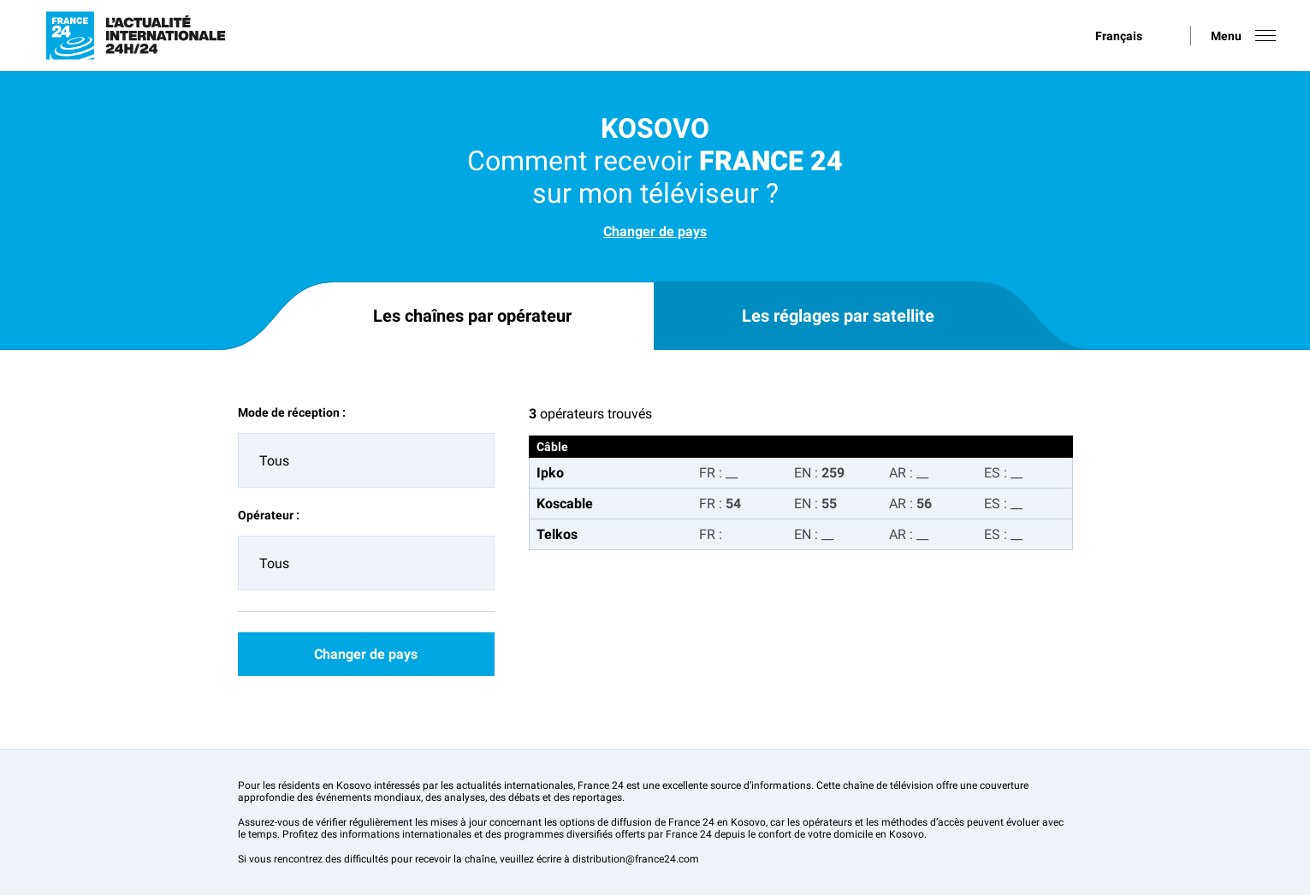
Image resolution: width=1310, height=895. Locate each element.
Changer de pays (655, 231)
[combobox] (366, 460)
